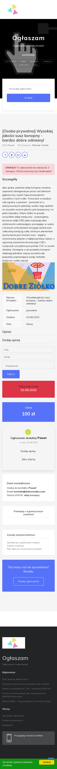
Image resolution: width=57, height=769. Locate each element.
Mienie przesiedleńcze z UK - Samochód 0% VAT (26, 688)
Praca (35, 65)
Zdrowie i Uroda (40, 145)
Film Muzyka (10, 61)
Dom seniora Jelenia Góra (15, 679)
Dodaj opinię (28, 451)
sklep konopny (32, 495)
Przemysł (47, 61)
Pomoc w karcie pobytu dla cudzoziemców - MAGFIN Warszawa (24, 695)
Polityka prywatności (12, 720)
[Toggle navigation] (50, 10)
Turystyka (34, 61)
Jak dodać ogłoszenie (13, 715)
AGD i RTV (23, 65)
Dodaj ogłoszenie (28, 581)
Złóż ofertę (28, 459)
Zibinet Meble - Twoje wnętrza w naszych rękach (26, 701)
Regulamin (7, 725)
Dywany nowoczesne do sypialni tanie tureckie (25, 684)
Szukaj (28, 97)
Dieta (23, 61)
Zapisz (11, 374)
